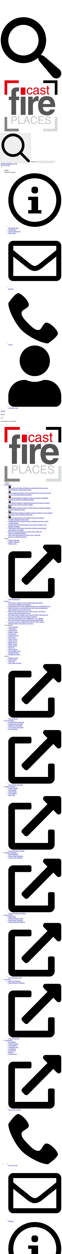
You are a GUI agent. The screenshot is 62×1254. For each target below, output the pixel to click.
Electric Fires (9, 915)
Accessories (8, 1040)
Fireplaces (8, 485)
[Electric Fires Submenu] (14, 915)
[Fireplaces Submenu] (12, 485)
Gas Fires (8, 979)
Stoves (7, 601)
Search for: (34, 162)
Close (7, 483)
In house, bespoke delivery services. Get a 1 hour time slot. (18, 8)
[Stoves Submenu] (9, 601)
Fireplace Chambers (11, 852)
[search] (16, 148)
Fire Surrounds (9, 720)
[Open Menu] (1, 167)
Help (6, 170)
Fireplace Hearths (10, 786)
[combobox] (46, 162)
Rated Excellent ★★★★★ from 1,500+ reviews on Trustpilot (19, 5)
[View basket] (3, 411)
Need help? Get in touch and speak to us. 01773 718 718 (17, 1)
